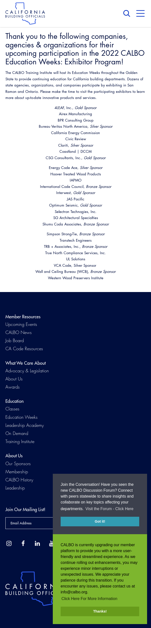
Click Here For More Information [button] (89, 599)
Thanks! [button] (100, 611)
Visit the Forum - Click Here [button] (109, 511)
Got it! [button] (100, 523)
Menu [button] (140, 13)
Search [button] (128, 13)
